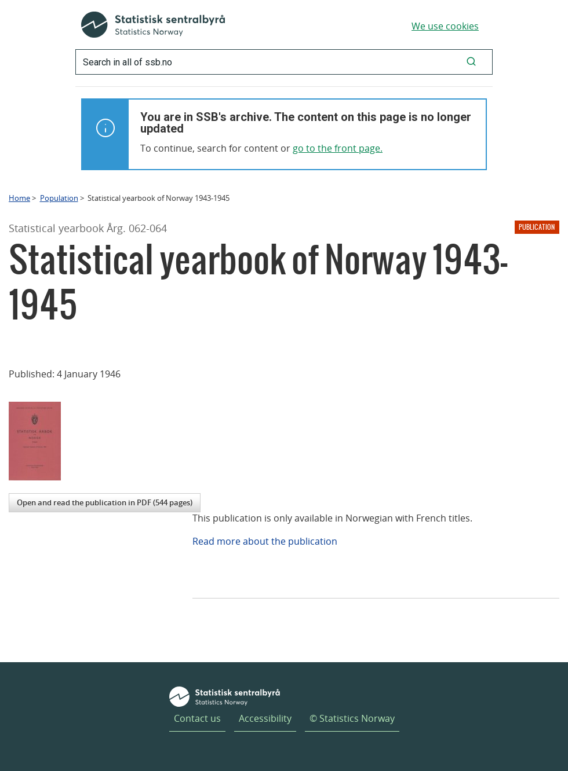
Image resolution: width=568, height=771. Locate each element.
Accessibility (265, 718)
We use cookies (445, 26)
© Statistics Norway (352, 718)
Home (19, 198)
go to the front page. (338, 148)
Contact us (197, 718)
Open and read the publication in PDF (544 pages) (104, 502)
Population (59, 198)
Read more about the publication (264, 541)
